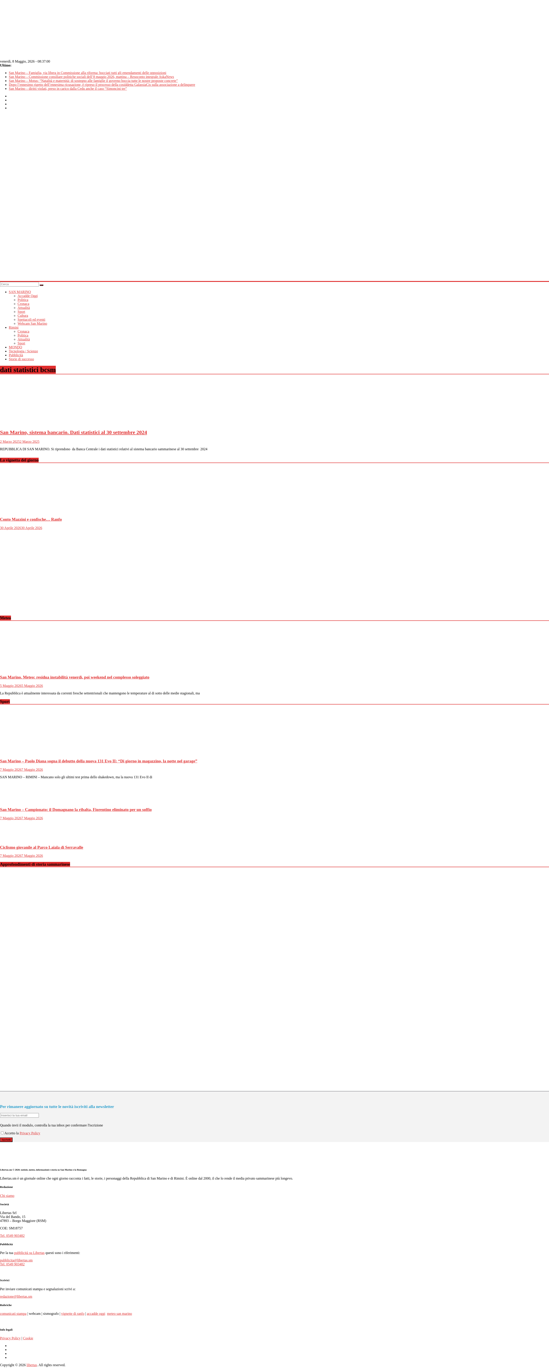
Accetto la (10, 1133)
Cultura (23, 315)
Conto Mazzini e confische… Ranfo (31, 519)
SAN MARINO (20, 292)
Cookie (28, 1338)
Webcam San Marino (32, 323)
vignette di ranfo (72, 1313)
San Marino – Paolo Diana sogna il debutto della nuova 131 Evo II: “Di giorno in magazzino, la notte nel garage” (98, 761)
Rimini (13, 327)
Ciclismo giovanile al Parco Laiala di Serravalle (41, 847)
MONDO (15, 347)
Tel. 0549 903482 (12, 1236)
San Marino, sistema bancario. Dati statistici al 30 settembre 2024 (73, 432)
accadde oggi (96, 1313)
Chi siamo (7, 1196)
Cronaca (23, 304)
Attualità (24, 308)
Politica (23, 300)
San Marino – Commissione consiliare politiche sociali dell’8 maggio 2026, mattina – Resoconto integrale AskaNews (91, 77)
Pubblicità (16, 355)
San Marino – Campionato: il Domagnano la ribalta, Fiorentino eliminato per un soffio (76, 809)
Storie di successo (21, 359)
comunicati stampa (13, 1313)
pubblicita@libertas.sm (16, 1260)
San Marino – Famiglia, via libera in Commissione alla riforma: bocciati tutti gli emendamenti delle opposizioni (87, 73)
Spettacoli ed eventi (31, 319)
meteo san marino (119, 1313)
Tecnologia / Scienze (23, 351)
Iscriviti (6, 1139)
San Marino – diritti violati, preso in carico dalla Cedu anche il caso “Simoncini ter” (68, 88)
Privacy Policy (30, 1133)
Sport (21, 311)
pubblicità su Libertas (29, 1253)
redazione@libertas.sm (16, 1296)
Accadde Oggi (28, 296)
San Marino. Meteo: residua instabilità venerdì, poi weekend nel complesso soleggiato (74, 677)
